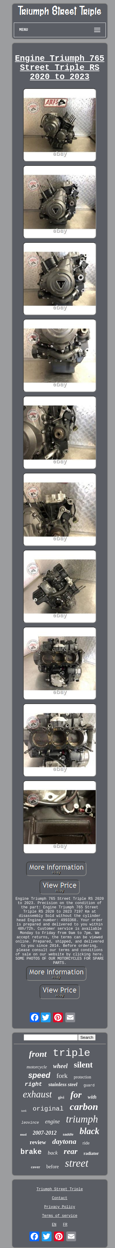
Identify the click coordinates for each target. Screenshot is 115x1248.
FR (65, 1225)
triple (71, 1053)
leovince (30, 1123)
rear (71, 1151)
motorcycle (37, 1066)
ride (86, 1142)
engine (52, 1121)
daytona (64, 1141)
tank (23, 1110)
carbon (84, 1106)
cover (35, 1167)
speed (39, 1075)
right (33, 1084)
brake (31, 1152)
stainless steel (63, 1084)
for (76, 1094)
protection (82, 1077)
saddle (68, 1134)
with (92, 1097)
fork (62, 1075)
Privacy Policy (59, 1207)
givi (61, 1097)
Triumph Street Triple (59, 1189)
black (89, 1131)
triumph (82, 1119)
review (38, 1142)
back (53, 1153)
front (38, 1054)
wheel (60, 1066)
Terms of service (59, 1216)
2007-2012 (45, 1133)
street (76, 1163)
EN (54, 1225)
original (48, 1108)
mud (23, 1134)
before (52, 1166)
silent (83, 1064)
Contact (59, 1198)
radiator (91, 1153)
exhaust (37, 1094)
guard (88, 1085)
